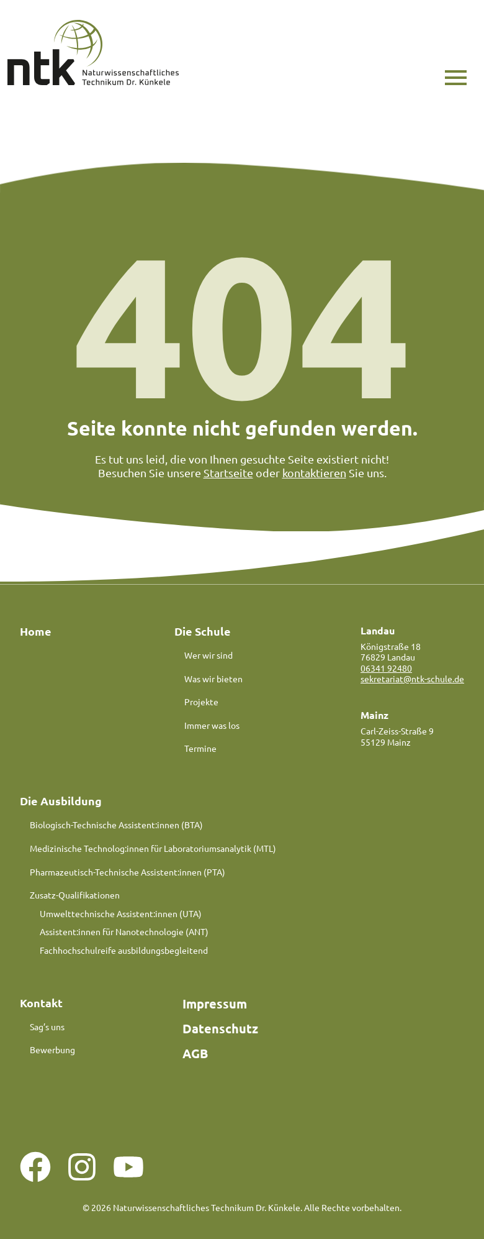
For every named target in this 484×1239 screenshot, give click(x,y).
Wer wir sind (208, 655)
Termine (200, 748)
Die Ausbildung (61, 801)
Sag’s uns (47, 1027)
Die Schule (202, 631)
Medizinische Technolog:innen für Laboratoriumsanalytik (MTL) (153, 848)
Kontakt (41, 1003)
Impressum (214, 1003)
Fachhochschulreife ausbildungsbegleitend (124, 950)
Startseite (228, 472)
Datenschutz (220, 1028)
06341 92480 (386, 668)
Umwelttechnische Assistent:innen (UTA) (121, 913)
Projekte (201, 702)
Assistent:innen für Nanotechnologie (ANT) (124, 932)
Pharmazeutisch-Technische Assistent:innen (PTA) (127, 871)
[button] (456, 77)
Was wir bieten (213, 678)
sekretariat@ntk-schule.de (412, 678)
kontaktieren (314, 472)
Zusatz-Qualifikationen (75, 895)
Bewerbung (52, 1050)
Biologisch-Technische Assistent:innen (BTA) (116, 825)
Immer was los (212, 725)
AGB (195, 1053)
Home (36, 631)
